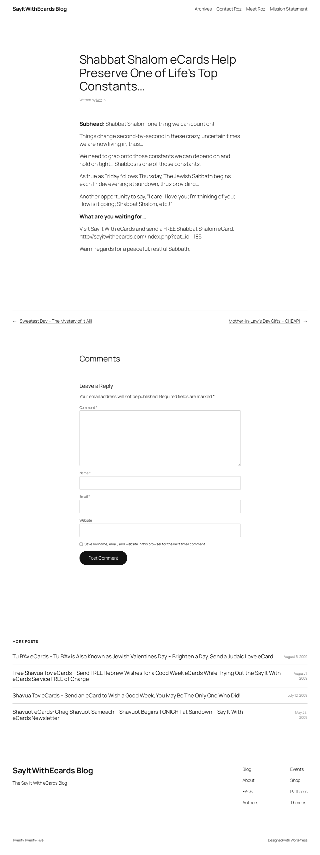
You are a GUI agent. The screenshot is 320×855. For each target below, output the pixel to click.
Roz (99, 99)
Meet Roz (255, 9)
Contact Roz (229, 9)
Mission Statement (289, 9)
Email (85, 496)
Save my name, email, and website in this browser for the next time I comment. (145, 544)
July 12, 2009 (298, 695)
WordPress (299, 840)
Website (86, 520)
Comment (88, 407)
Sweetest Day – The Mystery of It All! (56, 321)
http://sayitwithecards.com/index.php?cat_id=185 (141, 236)
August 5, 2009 (296, 656)
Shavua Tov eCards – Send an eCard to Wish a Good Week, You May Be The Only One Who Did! (126, 695)
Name (85, 472)
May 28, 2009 (301, 715)
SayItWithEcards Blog (39, 9)
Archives (203, 9)
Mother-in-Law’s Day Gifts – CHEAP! (264, 321)
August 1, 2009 (301, 676)
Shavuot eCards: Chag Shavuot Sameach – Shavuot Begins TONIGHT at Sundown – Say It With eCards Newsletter (127, 715)
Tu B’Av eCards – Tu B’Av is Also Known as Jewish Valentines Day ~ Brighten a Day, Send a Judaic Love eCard (142, 656)
